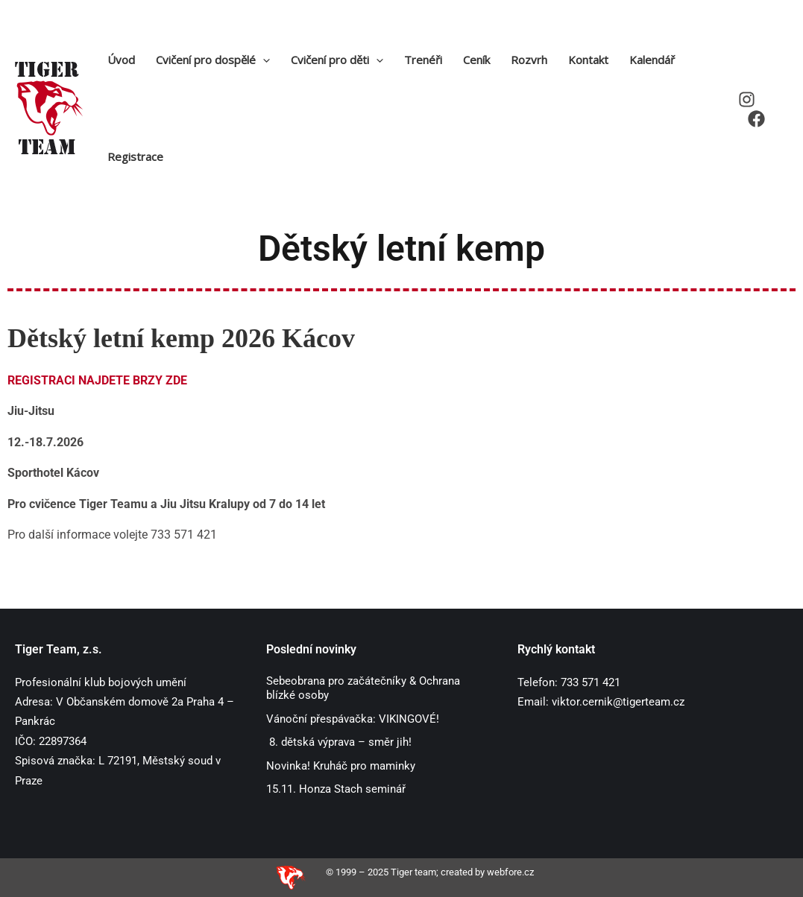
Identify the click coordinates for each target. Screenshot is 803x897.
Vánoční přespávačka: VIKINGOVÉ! (354, 719)
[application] (263, 60)
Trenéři (423, 59)
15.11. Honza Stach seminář (336, 789)
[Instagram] (746, 99)
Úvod (121, 59)
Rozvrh (529, 59)
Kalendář (652, 59)
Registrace (135, 156)
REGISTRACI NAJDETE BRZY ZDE (97, 380)
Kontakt (588, 59)
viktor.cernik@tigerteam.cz (618, 702)
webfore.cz (510, 872)
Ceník (476, 59)
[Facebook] (756, 118)
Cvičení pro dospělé (213, 60)
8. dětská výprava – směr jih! (339, 742)
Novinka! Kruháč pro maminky (340, 766)
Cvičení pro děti (337, 60)
